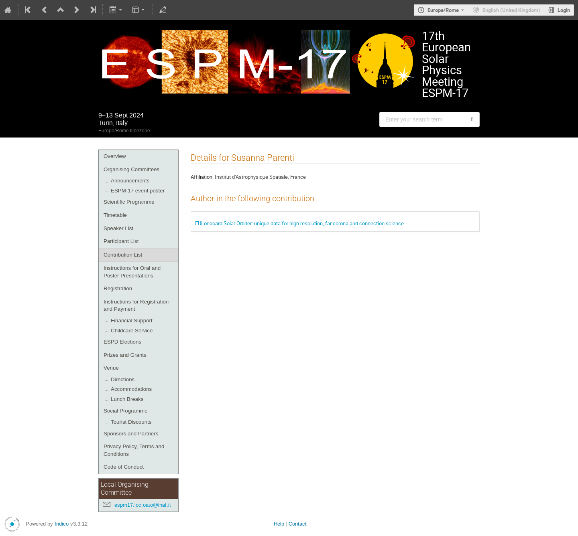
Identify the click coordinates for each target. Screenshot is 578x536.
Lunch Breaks (127, 399)
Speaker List (118, 228)
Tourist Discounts (131, 422)
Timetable (115, 215)
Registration (118, 288)
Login (564, 10)
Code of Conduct (124, 467)
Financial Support (132, 321)
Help (279, 523)
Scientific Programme (129, 202)
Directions (122, 379)
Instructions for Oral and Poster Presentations (132, 272)
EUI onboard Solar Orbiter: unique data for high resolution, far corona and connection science (299, 223)
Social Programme (126, 411)
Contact (298, 523)
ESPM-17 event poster (138, 191)
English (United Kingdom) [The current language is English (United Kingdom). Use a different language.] (511, 10)
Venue (111, 368)
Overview (115, 156)
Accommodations (131, 389)
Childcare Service (132, 331)
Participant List (121, 241)
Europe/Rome (443, 10)
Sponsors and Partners (131, 434)
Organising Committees (131, 169)
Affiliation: (202, 176)
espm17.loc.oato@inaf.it (142, 505)
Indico (62, 523)
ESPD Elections (122, 342)
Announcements (130, 181)
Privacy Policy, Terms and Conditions (134, 450)
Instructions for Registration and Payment (136, 305)
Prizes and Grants (125, 355)
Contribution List (123, 255)
